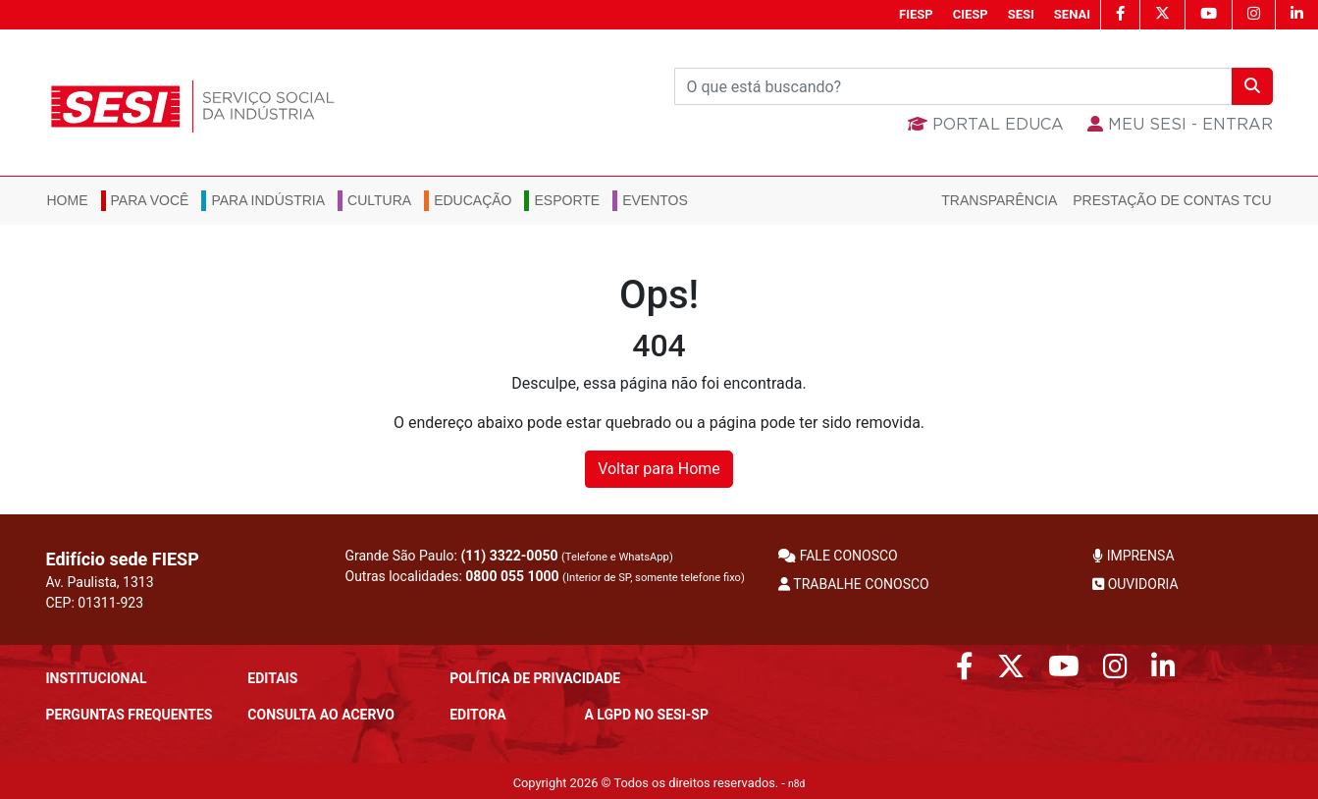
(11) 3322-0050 (508, 555)
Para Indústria (268, 200)
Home (67, 200)
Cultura (379, 200)
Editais (272, 678)
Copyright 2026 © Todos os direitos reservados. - (659, 782)
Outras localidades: (545, 576)
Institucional (96, 678)
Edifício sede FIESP (122, 559)
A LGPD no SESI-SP (646, 714)
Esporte (567, 200)
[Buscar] (953, 86)
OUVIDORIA (1135, 584)
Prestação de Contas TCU (1172, 200)
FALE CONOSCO (838, 555)
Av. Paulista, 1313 (100, 582)
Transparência (999, 200)
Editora (477, 714)
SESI (1021, 14)
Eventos (655, 200)
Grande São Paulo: (509, 555)
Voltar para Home (659, 468)
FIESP (916, 14)
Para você (150, 200)
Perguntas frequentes (129, 714)
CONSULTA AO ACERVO (321, 714)
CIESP (970, 14)
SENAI (1072, 14)
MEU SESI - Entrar (1180, 125)
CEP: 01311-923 (95, 603)
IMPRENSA (1133, 555)
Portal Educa (986, 125)
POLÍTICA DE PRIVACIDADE (534, 678)
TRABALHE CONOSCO (853, 584)
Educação (472, 200)
